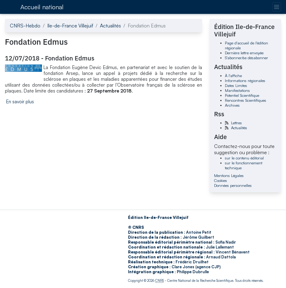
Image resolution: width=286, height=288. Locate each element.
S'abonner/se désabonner (246, 57)
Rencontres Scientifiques (245, 100)
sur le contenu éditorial (244, 157)
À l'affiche (233, 75)
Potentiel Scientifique (242, 95)
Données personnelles (233, 185)
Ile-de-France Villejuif (70, 26)
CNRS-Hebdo (25, 26)
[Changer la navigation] (276, 6)
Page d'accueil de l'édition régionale (246, 45)
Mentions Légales (229, 175)
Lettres (236, 122)
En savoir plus (20, 102)
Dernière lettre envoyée (244, 52)
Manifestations (237, 90)
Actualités (110, 26)
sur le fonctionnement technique (243, 165)
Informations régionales (245, 80)
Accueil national (42, 7)
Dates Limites (236, 85)
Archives (232, 105)
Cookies (220, 180)
